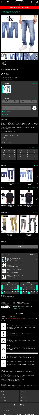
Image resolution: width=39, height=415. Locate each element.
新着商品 (5, 4)
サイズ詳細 (34, 98)
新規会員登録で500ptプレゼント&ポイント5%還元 (19, 7)
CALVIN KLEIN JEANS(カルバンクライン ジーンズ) (12, 11)
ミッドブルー (6, 89)
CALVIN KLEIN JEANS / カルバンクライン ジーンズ (10, 68)
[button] (36, 33)
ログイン (2, 391)
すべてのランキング (34, 212)
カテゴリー (24, 4)
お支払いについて (7, 111)
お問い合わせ (6, 114)
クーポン (2, 394)
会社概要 (15, 308)
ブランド (14, 4)
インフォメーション (24, 391)
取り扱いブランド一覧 (5, 407)
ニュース (22, 394)
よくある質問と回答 (4, 400)
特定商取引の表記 (23, 400)
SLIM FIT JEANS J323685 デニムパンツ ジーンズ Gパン (9, 12)
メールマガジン (4, 397)
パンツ (22, 68)
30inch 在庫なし (6, 101)
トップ (2, 11)
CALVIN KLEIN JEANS (34, 187)
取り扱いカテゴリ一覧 (5, 410)
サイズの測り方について (33, 147)
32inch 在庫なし (15, 101)
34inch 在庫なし (23, 101)
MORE (19, 246)
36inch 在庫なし (32, 101)
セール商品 (34, 4)
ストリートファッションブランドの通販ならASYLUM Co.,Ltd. (15, 414)
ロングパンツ (4, 139)
